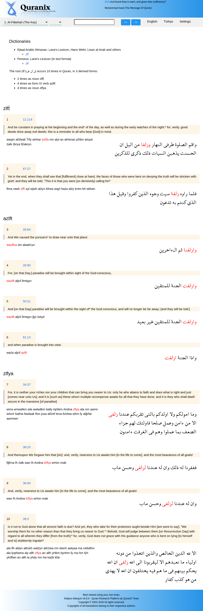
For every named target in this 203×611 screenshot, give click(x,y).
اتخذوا (137, 553)
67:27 (27, 168)
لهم (131, 423)
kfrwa (50, 188)
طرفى (168, 144)
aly (26, 553)
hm (81, 553)
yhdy (34, 557)
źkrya (17, 144)
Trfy (29, 139)
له (181, 467)
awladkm (39, 409)
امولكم (182, 414)
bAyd (41, 316)
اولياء (190, 562)
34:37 (27, 384)
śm (20, 244)
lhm (38, 413)
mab (63, 462)
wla (30, 409)
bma (59, 413)
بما (177, 431)
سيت (164, 193)
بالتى (149, 414)
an (62, 139)
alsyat (89, 139)
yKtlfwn (12, 557)
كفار (169, 579)
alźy (72, 188)
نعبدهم (171, 562)
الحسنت (187, 153)
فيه (151, 570)
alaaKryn (29, 244)
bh (84, 188)
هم (158, 570)
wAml (11, 413)
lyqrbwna (17, 553)
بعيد (141, 321)
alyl (57, 139)
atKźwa (48, 548)
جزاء (123, 423)
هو (187, 579)
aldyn (19, 548)
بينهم (179, 570)
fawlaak (29, 413)
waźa (10, 352)
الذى (191, 202)
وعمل (167, 423)
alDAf (52, 413)
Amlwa (67, 413)
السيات (158, 153)
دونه (120, 553)
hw (45, 557)
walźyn (38, 548)
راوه (183, 193)
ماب (116, 467)
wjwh (34, 188)
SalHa (19, 413)
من (136, 144)
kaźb (51, 557)
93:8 (107, 1)
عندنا (123, 414)
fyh (86, 553)
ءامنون (126, 431)
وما (192, 414)
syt (28, 188)
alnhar (37, 139)
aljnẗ (18, 280)
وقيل (121, 193)
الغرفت (140, 431)
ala (82, 409)
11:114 (27, 119)
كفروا (131, 193)
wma (10, 409)
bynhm (66, 553)
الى (138, 562)
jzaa (44, 413)
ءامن (178, 423)
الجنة (176, 285)
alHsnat (70, 139)
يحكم (190, 570)
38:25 (27, 447)
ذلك (146, 153)
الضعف (188, 431)
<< (125, 22)
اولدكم (161, 414)
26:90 (27, 265)
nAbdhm (88, 548)
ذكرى (135, 153)
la (28, 557)
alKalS (28, 548)
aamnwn (12, 418)
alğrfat (87, 413)
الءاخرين (168, 249)
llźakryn (26, 144)
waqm (11, 139)
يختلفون (140, 570)
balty (49, 409)
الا (193, 423)
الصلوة (180, 144)
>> (135, 22)
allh (32, 553)
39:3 (26, 519)
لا (117, 570)
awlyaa (73, 548)
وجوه (154, 193)
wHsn (56, 462)
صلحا (156, 423)
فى (151, 431)
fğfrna (11, 462)
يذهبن (172, 153)
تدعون (165, 202)
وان (165, 467)
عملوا (168, 431)
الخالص (166, 553)
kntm (78, 188)
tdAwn (91, 188)
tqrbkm (58, 409)
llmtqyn (27, 280)
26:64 (27, 229)
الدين (179, 553)
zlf (27, 54)
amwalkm (21, 409)
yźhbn (80, 139)
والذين (151, 553)
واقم (191, 144)
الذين (143, 193)
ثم (179, 249)
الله (131, 562)
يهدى (110, 570)
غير (149, 321)
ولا (171, 414)
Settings (185, 21)
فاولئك (142, 423)
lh (17, 462)
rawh (17, 188)
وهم (158, 431)
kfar (57, 557)
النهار (156, 144)
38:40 (27, 483)
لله (188, 553)
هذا (112, 193)
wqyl (57, 188)
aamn (94, 409)
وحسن (127, 467)
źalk (10, 144)
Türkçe (168, 21)
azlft (7, 218)
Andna (68, 409)
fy (81, 413)
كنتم (181, 202)
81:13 (27, 337)
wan (28, 462)
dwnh (63, 548)
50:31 (27, 301)
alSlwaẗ (21, 139)
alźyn (42, 188)
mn (52, 139)
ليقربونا (150, 562)
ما (181, 562)
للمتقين (162, 285)
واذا (192, 357)
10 (8, 519)
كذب (178, 579)
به (173, 202)
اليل (128, 144)
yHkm (56, 553)
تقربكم (136, 414)
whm (76, 413)
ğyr (35, 316)
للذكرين (122, 153)
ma (80, 548)
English (152, 21)
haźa (65, 188)
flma (10, 188)
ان (122, 144)
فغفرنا (190, 467)
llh (13, 548)
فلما (191, 193)
